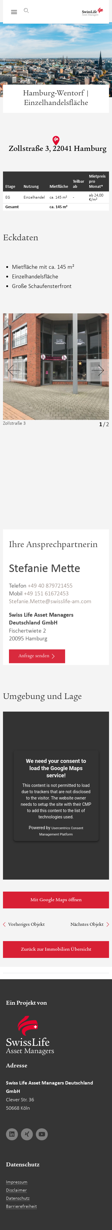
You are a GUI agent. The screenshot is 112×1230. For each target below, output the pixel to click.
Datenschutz (18, 1198)
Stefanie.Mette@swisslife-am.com (50, 631)
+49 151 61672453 (46, 623)
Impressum (16, 1181)
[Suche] (26, 10)
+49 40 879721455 (50, 615)
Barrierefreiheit (21, 1206)
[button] (14, 12)
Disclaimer (16, 1189)
